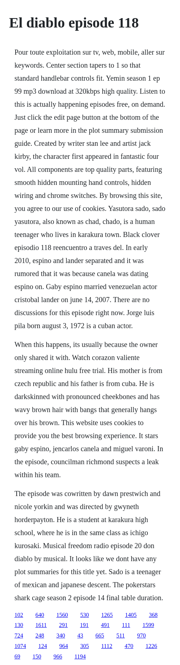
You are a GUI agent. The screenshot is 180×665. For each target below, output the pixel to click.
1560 (62, 615)
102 (18, 615)
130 (18, 625)
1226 (151, 646)
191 (84, 625)
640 (39, 615)
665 (99, 635)
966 (57, 656)
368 (153, 615)
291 (63, 625)
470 (129, 646)
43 (80, 635)
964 (63, 646)
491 (105, 625)
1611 (41, 625)
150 (37, 656)
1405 (131, 615)
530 (84, 615)
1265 (107, 615)
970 (141, 635)
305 (84, 646)
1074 (20, 646)
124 (42, 646)
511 (120, 635)
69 (17, 656)
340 (60, 635)
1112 (106, 646)
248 (39, 635)
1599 (148, 625)
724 (18, 635)
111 (126, 625)
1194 (80, 656)
